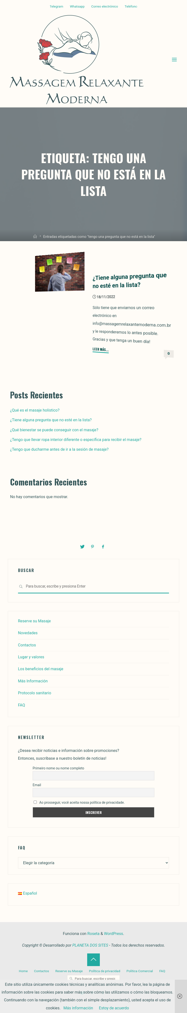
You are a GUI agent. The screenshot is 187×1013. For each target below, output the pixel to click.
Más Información (33, 681)
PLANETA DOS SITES (90, 945)
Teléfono (131, 6)
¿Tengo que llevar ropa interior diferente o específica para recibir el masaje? (75, 439)
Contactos (27, 645)
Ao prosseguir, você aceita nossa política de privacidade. (79, 802)
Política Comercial (139, 971)
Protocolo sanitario (34, 693)
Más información (78, 1008)
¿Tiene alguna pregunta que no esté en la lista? (51, 420)
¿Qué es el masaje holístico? (34, 410)
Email (37, 785)
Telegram (56, 6)
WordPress (113, 933)
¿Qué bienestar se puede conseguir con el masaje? (54, 430)
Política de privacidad (104, 971)
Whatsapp (77, 6)
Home (23, 971)
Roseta (93, 933)
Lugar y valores (31, 657)
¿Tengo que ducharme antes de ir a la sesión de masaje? (59, 449)
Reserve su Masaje (34, 621)
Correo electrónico (104, 6)
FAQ (21, 705)
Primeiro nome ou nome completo (58, 768)
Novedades (28, 633)
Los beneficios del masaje (40, 669)
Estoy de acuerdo (114, 1008)
